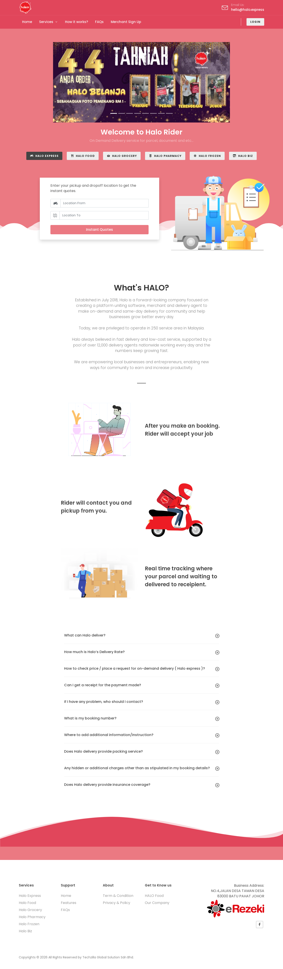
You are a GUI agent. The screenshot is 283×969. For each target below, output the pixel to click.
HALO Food (154, 895)
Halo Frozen (207, 156)
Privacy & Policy (116, 902)
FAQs (65, 909)
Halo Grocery (122, 156)
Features (68, 902)
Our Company (157, 902)
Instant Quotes (99, 229)
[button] (66, 82)
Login (255, 22)
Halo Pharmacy (165, 156)
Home (66, 895)
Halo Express (44, 156)
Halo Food (83, 156)
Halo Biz (243, 156)
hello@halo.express (247, 9)
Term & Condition (118, 895)
